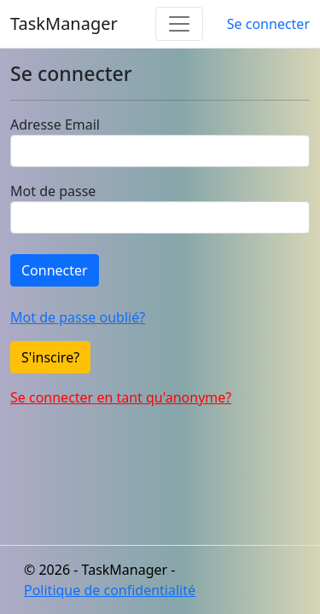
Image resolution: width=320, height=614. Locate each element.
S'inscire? (50, 357)
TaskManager (64, 23)
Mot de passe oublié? (77, 317)
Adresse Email (55, 124)
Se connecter (268, 23)
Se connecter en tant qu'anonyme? (120, 397)
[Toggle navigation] (179, 24)
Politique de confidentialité (109, 590)
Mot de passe (53, 191)
